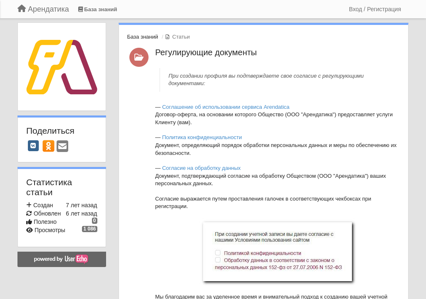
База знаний (143, 37)
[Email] (62, 147)
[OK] (48, 146)
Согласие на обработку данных (201, 168)
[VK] (33, 146)
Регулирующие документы (206, 52)
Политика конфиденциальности (202, 137)
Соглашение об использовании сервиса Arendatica (226, 107)
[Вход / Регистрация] (375, 9)
